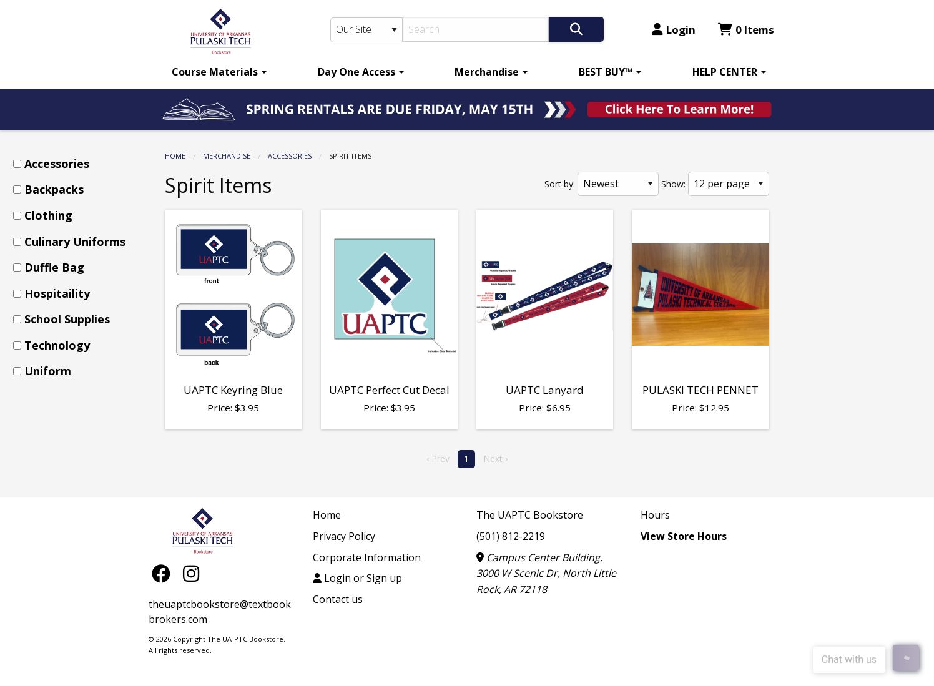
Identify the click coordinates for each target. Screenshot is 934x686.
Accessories (290, 155)
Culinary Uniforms (74, 241)
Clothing (48, 215)
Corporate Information (367, 557)
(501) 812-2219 (510, 536)
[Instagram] (191, 573)
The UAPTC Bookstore (529, 515)
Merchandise (487, 72)
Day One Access (356, 72)
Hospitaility (57, 293)
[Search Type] (366, 29)
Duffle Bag (54, 267)
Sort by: (559, 184)
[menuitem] (217, 72)
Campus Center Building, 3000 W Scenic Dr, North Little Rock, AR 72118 (546, 573)
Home (175, 155)
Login (674, 29)
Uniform (47, 370)
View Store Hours (684, 536)
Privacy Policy (344, 536)
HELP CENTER (724, 72)
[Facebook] (164, 573)
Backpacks (54, 189)
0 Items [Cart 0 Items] (746, 29)
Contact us (338, 599)
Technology (57, 345)
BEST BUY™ (605, 72)
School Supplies (67, 318)
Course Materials (215, 72)
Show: (673, 184)
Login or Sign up (357, 578)
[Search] (476, 29)
